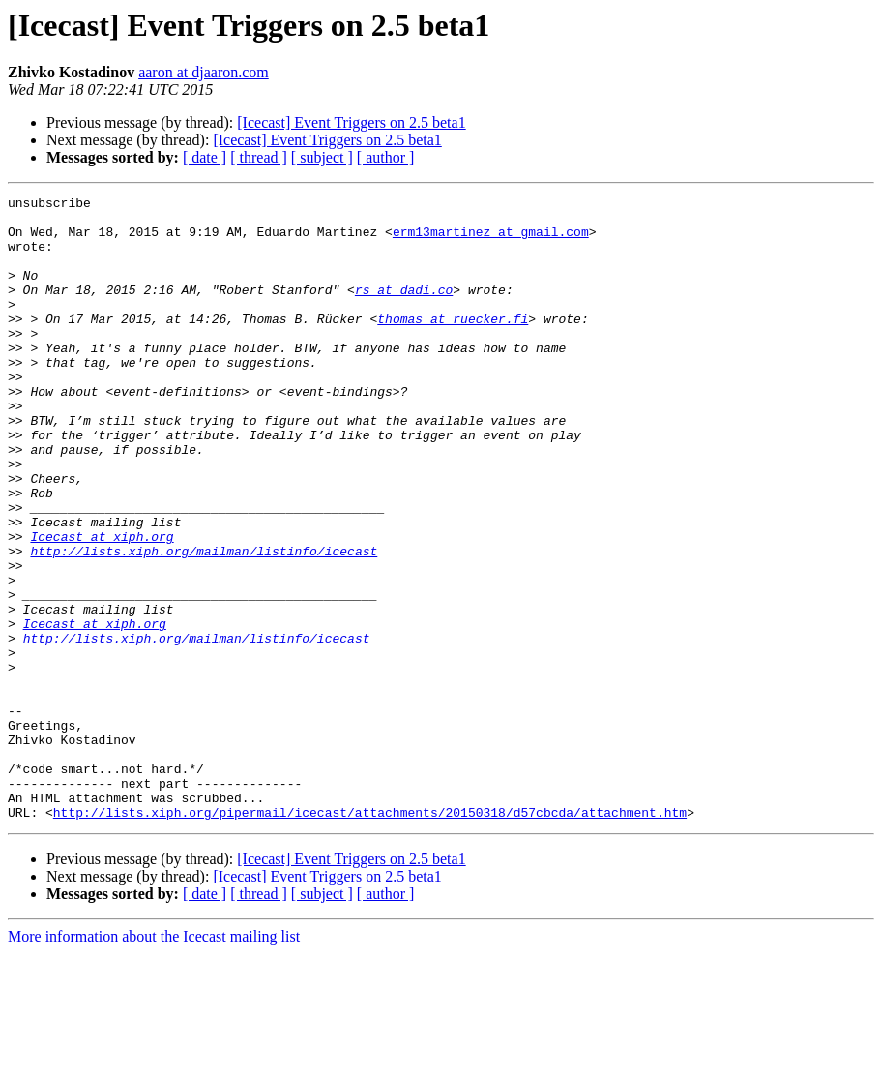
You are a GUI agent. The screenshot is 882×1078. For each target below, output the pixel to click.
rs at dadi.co (404, 309)
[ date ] (204, 157)
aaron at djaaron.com (203, 72)
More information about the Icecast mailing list (154, 1061)
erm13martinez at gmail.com (491, 240)
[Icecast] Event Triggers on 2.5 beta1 (351, 122)
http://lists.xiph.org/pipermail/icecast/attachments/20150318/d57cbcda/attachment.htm (370, 936)
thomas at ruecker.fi (452, 344)
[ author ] (386, 157)
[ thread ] (258, 157)
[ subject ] (322, 157)
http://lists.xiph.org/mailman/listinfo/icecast (203, 623)
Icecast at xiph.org (101, 605)
